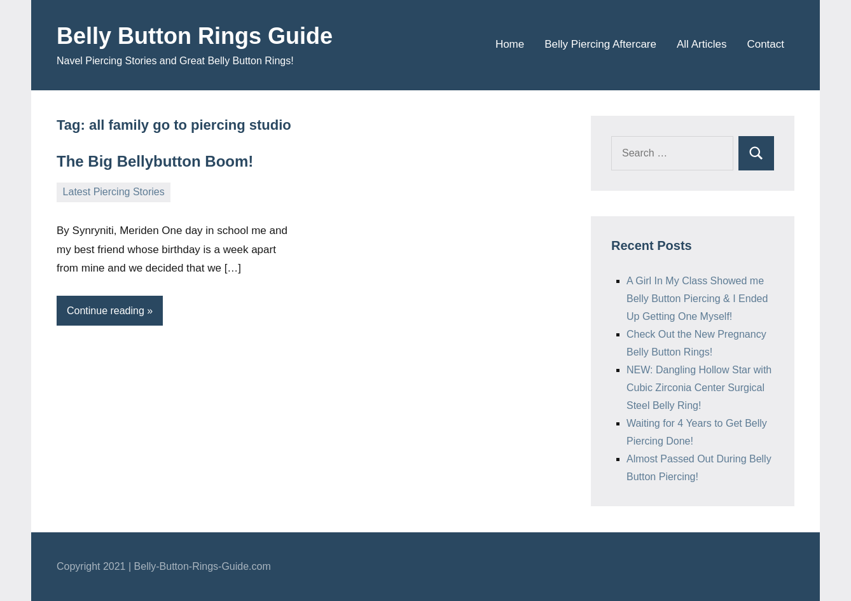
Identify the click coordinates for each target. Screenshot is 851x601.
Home (509, 44)
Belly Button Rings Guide (195, 36)
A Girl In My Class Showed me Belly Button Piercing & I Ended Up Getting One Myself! (697, 298)
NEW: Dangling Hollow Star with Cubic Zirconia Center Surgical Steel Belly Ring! (698, 387)
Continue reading (105, 310)
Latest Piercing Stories (114, 191)
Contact (765, 44)
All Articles (701, 44)
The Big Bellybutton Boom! (155, 161)
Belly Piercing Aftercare (600, 44)
